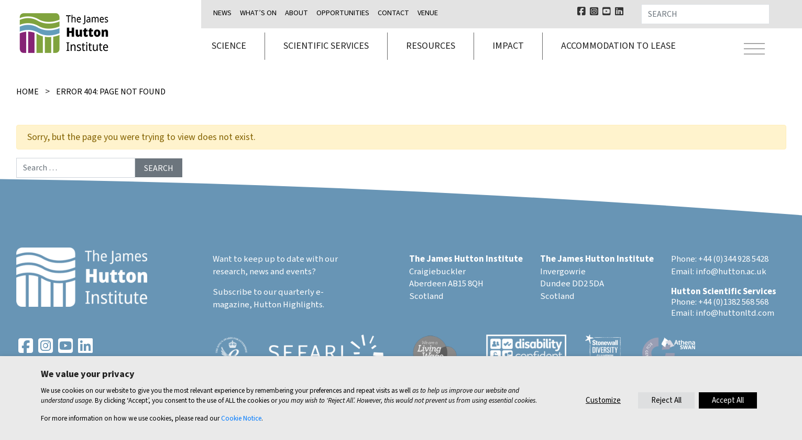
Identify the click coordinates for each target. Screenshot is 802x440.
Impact (508, 45)
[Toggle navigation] (754, 50)
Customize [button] (603, 400)
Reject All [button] (666, 400)
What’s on (258, 12)
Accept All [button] (728, 400)
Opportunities (342, 12)
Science (229, 45)
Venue (428, 12)
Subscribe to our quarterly (263, 292)
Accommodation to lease (618, 45)
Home (27, 92)
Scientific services (326, 45)
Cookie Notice (241, 418)
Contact (393, 12)
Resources (430, 45)
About (296, 12)
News (222, 12)
